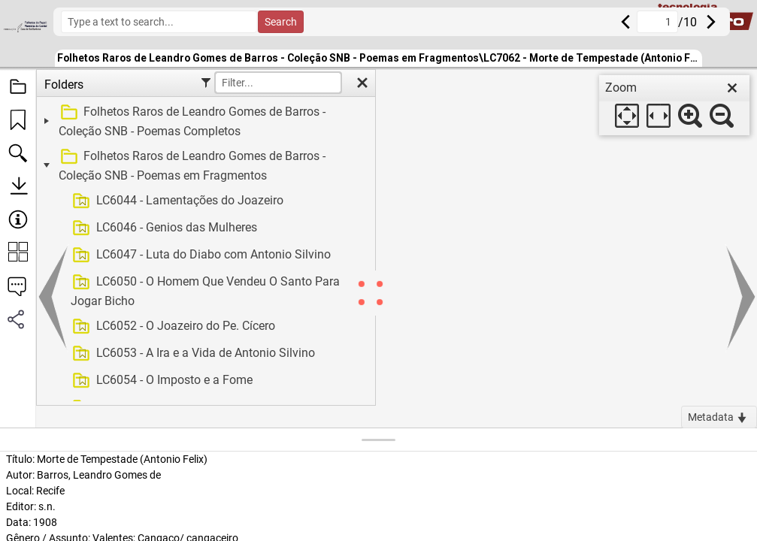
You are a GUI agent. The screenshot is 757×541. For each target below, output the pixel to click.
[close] (732, 88)
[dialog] (674, 105)
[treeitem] (204, 121)
